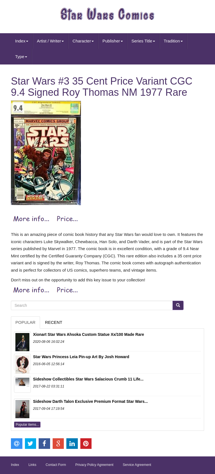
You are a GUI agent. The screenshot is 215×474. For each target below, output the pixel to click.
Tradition (173, 41)
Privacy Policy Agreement (94, 465)
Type (21, 56)
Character (83, 41)
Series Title (143, 41)
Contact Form (56, 465)
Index (21, 41)
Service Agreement (137, 465)
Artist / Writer (50, 41)
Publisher (112, 41)
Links (32, 465)
